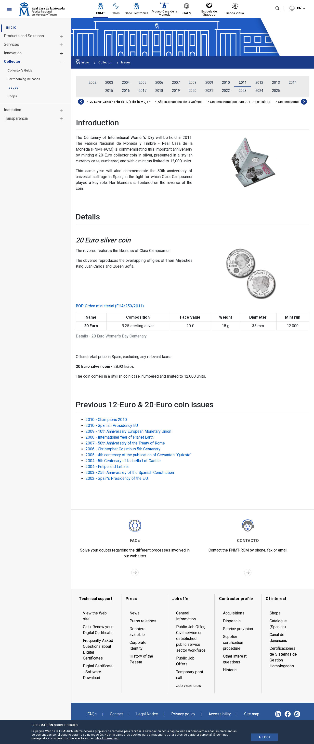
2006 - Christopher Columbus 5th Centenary (123, 449)
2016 (126, 91)
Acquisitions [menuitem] (233, 613)
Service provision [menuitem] (238, 628)
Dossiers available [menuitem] (137, 631)
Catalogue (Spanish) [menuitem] (278, 624)
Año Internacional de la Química (180, 102)
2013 (276, 82)
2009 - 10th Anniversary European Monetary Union (128, 431)
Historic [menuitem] (229, 670)
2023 (243, 91)
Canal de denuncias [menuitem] (278, 637)
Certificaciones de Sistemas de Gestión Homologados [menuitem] (283, 657)
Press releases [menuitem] (143, 621)
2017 (142, 91)
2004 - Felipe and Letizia (107, 466)
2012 (259, 82)
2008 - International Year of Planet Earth (120, 437)
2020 (192, 91)
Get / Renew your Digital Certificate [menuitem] (98, 629)
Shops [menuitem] (275, 613)
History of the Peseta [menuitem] (141, 659)
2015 (109, 91)
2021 (209, 91)
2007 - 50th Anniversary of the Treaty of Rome (125, 443)
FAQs (92, 714)
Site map (251, 714)
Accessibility (220, 714)
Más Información (106, 738)
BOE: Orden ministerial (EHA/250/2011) (110, 306)
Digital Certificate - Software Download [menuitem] (98, 672)
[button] (61, 36)
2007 (176, 82)
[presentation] (81, 102)
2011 (243, 82)
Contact (116, 714)
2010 (226, 82)
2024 (259, 91)
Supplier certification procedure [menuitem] (233, 642)
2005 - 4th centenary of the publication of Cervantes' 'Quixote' (138, 455)
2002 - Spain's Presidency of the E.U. (117, 478)
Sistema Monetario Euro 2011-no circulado (240, 102)
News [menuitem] (135, 613)
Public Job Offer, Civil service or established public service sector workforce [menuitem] (191, 638)
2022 (226, 91)
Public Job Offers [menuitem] (185, 661)
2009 (209, 82)
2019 (176, 91)
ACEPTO (264, 737)
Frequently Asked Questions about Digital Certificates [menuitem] (98, 649)
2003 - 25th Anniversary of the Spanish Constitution (130, 472)
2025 (276, 91)
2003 (109, 82)
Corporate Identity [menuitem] (138, 645)
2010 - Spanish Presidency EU (112, 425)
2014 (293, 82)
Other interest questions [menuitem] (235, 659)
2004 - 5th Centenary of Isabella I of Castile (123, 460)
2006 (159, 82)
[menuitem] (11, 27)
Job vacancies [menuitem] (188, 685)
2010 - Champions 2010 (106, 419)
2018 (159, 91)
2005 (142, 82)
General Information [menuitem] (186, 616)
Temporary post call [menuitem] (189, 675)
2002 (92, 82)
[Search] (277, 8)
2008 (192, 82)
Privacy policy (183, 714)
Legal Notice (147, 714)
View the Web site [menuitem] (95, 616)
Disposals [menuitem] (232, 621)
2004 (126, 82)
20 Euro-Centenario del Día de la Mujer (120, 102)
